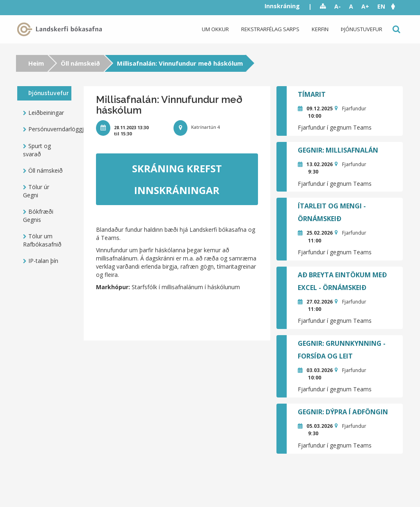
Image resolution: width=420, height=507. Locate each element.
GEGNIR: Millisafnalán (338, 150)
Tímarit (312, 94)
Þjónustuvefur (361, 29)
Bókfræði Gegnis (38, 216)
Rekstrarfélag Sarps (270, 29)
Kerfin (320, 29)
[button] (397, 6)
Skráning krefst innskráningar (177, 179)
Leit (395, 29)
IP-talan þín (43, 261)
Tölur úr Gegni (36, 191)
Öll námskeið (80, 63)
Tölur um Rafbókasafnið (42, 240)
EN (381, 6)
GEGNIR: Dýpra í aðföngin (343, 411)
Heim (36, 63)
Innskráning (282, 6)
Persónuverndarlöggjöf (49, 129)
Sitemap (323, 6)
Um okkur (215, 29)
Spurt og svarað (37, 150)
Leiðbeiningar (46, 112)
